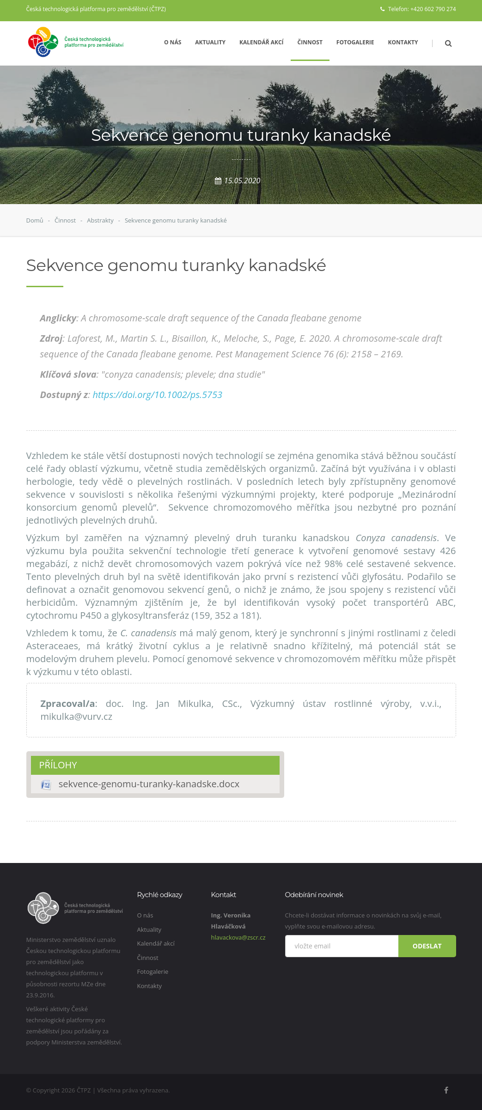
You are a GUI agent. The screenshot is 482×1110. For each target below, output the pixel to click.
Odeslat (427, 945)
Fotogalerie (355, 42)
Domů (34, 220)
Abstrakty (100, 220)
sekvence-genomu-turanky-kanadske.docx (149, 784)
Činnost (310, 42)
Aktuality (210, 42)
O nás (172, 42)
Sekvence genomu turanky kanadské (176, 220)
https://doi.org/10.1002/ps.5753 (157, 394)
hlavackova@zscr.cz (238, 937)
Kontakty (403, 42)
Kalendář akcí (261, 42)
